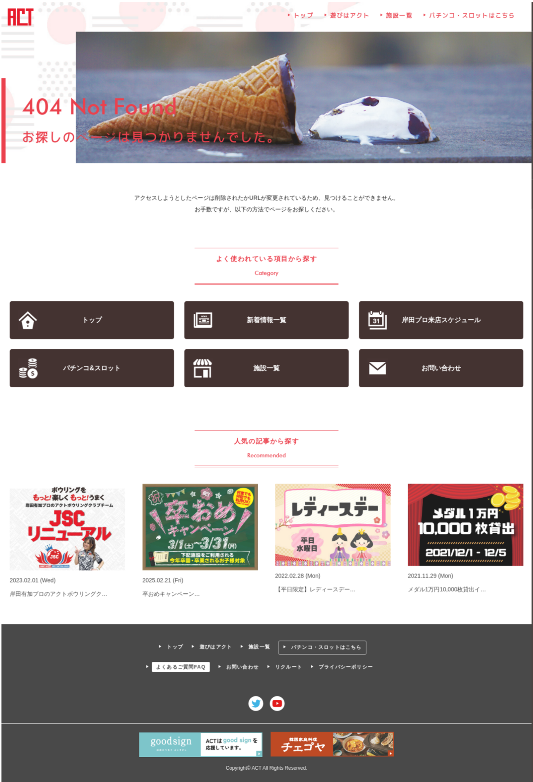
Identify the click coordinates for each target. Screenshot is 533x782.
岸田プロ (440, 320)
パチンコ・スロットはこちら (471, 17)
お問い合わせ (440, 368)
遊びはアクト (349, 17)
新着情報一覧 (266, 320)
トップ (304, 17)
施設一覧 (398, 17)
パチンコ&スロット (92, 368)
